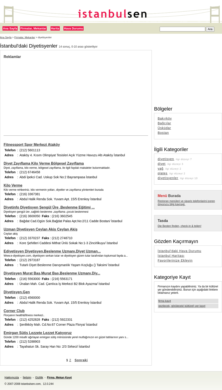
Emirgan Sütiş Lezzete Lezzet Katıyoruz (38, 333)
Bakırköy (165, 118)
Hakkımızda (12, 377)
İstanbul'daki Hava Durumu (179, 251)
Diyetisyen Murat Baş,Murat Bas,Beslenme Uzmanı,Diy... (52, 273)
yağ (161, 168)
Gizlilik (39, 377)
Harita (55, 28)
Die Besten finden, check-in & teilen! (179, 226)
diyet (162, 164)
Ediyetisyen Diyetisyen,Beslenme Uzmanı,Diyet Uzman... (52, 251)
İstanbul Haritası (171, 256)
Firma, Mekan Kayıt (59, 377)
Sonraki (81, 360)
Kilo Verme (13, 185)
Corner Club (14, 311)
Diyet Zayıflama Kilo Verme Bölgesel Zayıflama (44, 163)
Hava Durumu (73, 28)
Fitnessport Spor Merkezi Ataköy (32, 145)
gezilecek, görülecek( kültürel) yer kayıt (181, 306)
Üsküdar (164, 128)
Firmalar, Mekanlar (33, 28)
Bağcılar (164, 123)
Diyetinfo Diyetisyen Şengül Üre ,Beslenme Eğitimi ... (49, 207)
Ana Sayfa (10, 28)
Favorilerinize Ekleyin (175, 260)
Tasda (163, 221)
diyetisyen (166, 159)
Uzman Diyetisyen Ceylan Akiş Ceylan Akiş (40, 229)
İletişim (27, 377)
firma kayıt (164, 301)
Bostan (163, 133)
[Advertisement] (76, 93)
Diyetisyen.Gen (17, 292)
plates (162, 173)
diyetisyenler (168, 178)
